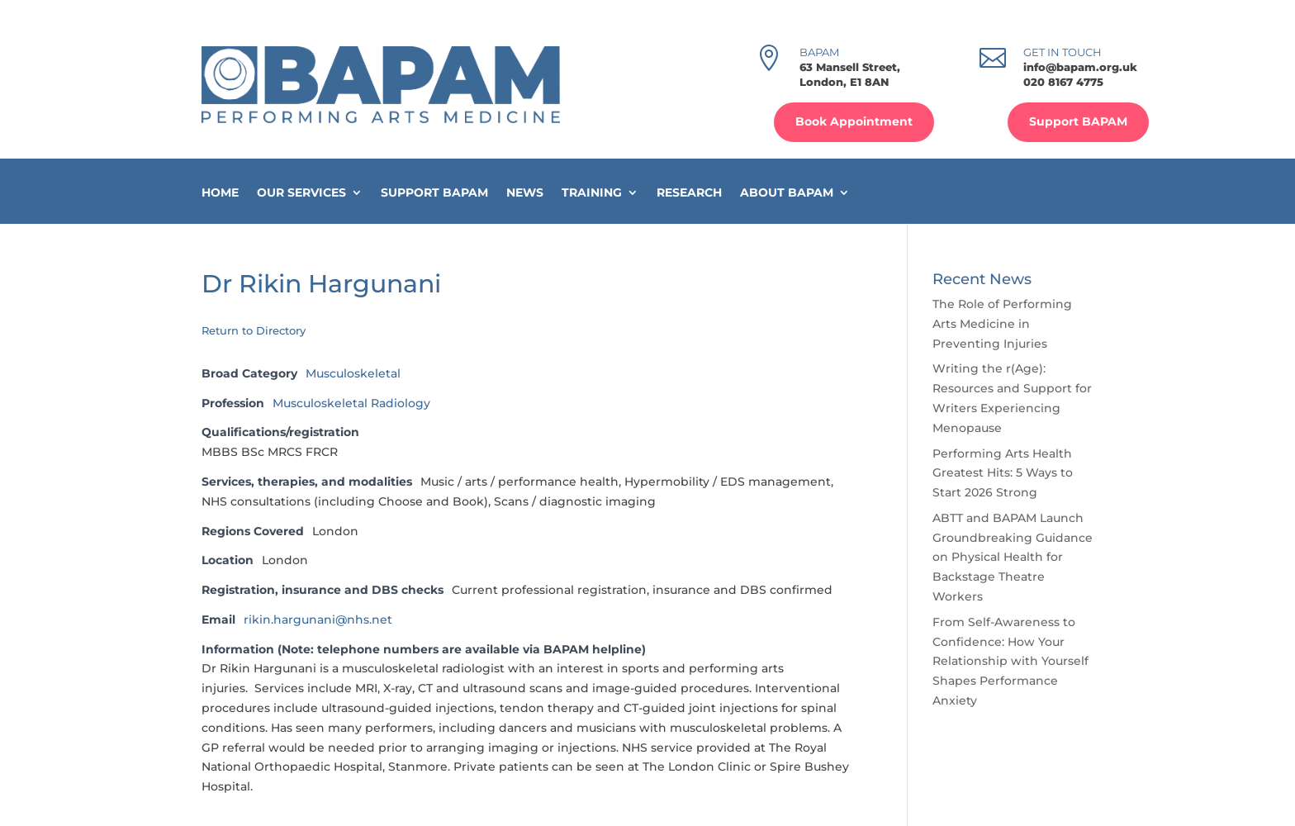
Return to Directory (254, 330)
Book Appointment (854, 121)
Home (220, 193)
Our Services (301, 193)
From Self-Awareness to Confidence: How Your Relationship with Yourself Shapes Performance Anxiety (1010, 661)
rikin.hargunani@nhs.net (318, 619)
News (524, 193)
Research (689, 193)
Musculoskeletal (353, 373)
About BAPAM (786, 193)
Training (592, 193)
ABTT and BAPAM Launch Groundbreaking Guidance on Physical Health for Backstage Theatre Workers (1012, 557)
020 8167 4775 (1063, 81)
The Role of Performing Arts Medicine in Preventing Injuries (1002, 324)
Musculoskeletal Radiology (351, 403)
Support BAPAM (1078, 121)
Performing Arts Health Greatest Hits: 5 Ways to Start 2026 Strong (1002, 473)
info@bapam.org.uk (1080, 67)
